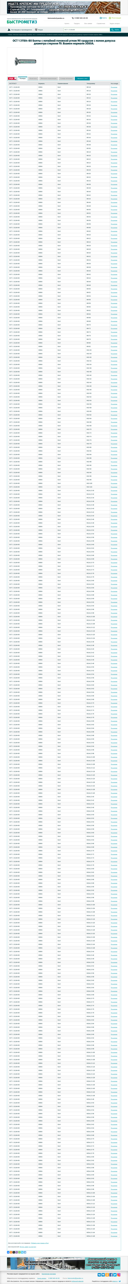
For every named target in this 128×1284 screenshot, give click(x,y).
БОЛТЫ (30, 34)
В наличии (114, 87)
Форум (40, 30)
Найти (117, 30)
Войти (104, 18)
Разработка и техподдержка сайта (105, 1281)
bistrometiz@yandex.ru (56, 18)
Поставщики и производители (21, 30)
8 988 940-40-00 (81, 18)
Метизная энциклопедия (20, 34)
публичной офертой (77, 1281)
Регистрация (116, 18)
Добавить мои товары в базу (40, 1243)
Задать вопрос (41, 1278)
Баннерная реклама (49, 1274)
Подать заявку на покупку (28, 1247)
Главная (10, 34)
